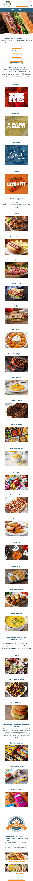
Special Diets (16, 54)
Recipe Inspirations (16, 62)
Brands (16, 47)
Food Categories (16, 51)
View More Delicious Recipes (17, 879)
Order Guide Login (22, 5)
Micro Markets (16, 58)
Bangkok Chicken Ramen (16, 873)
